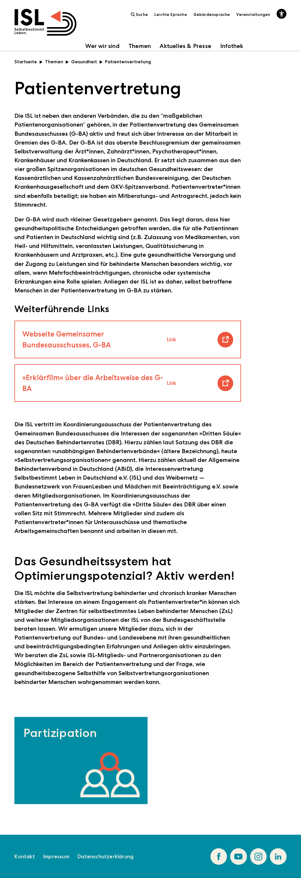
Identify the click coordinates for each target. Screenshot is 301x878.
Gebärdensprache (211, 14)
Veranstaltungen (253, 14)
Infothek (231, 45)
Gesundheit (87, 61)
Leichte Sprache (170, 14)
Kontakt (24, 856)
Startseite (28, 61)
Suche (139, 14)
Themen (139, 45)
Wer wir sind (102, 45)
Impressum (56, 856)
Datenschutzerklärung (105, 856)
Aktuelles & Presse (185, 45)
